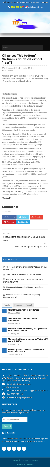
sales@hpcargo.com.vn (22, 384)
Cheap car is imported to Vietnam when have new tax (23, 288)
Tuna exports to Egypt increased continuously (22, 319)
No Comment (9, 70)
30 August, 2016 (14, 313)
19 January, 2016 (14, 334)
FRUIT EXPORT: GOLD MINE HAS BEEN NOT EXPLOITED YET (24, 280)
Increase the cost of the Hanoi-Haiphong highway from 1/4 (21, 296)
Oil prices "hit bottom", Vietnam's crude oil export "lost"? (22, 59)
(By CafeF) (6, 198)
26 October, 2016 (14, 344)
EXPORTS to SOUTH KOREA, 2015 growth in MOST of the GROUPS (27, 329)
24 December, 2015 (15, 323)
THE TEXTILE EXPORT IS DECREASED (23, 274)
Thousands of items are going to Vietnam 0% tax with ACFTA (25, 268)
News (32, 68)
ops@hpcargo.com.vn (11, 387)
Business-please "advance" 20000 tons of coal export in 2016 (26, 350)
